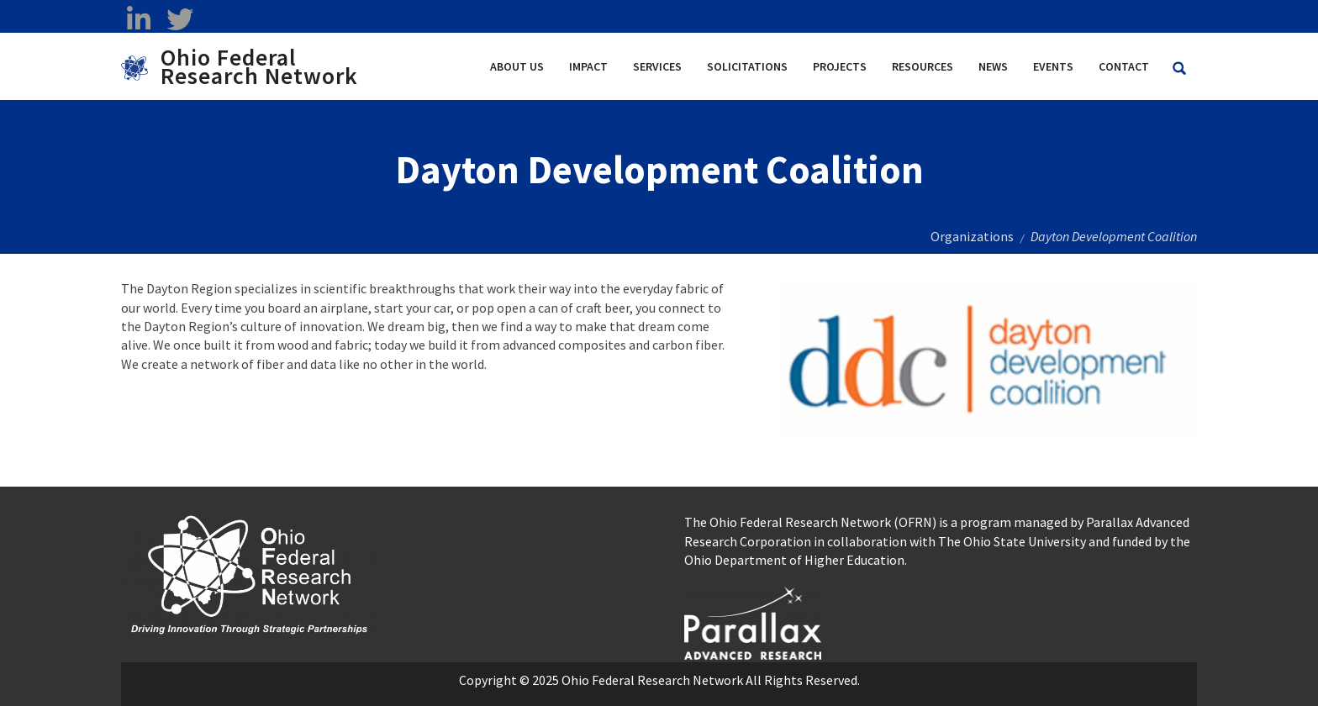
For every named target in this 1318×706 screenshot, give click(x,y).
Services (657, 66)
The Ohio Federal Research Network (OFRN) (810, 522)
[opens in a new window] (752, 621)
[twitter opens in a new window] (179, 19)
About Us (517, 66)
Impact (588, 66)
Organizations (972, 236)
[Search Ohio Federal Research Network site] (1179, 68)
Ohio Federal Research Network (259, 66)
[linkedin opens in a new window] (138, 19)
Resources (922, 66)
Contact (1124, 66)
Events (1053, 66)
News (993, 66)
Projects (840, 66)
